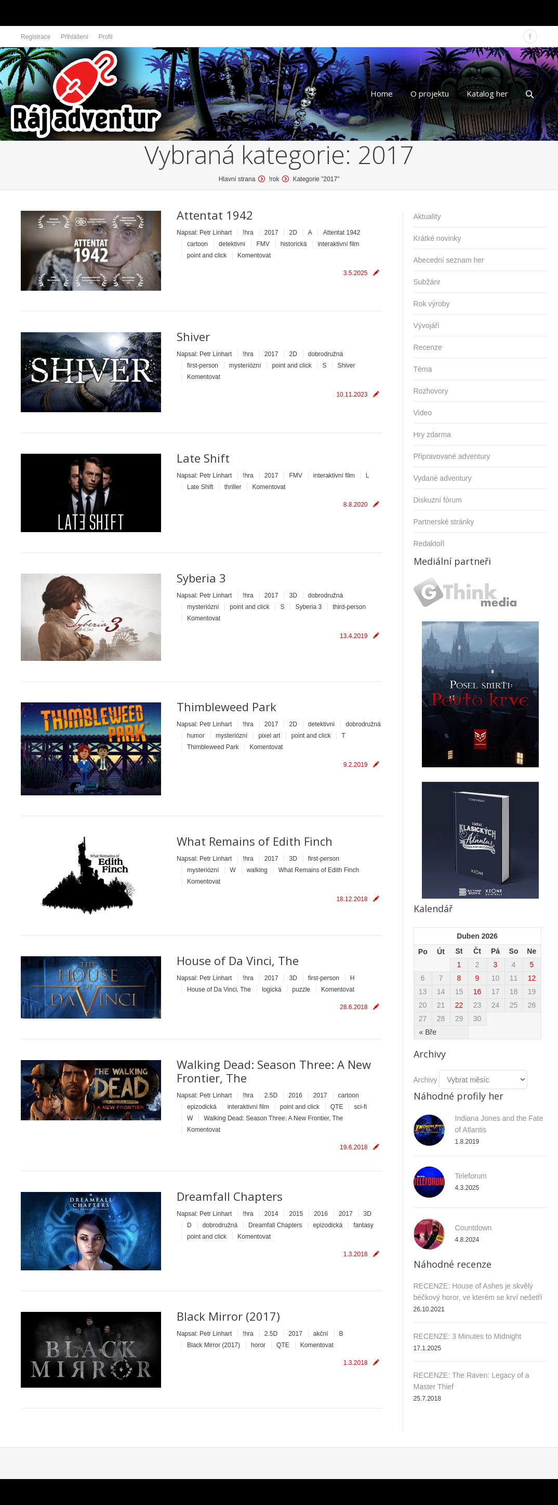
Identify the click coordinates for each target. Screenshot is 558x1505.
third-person (349, 607)
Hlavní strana (237, 179)
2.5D (270, 1095)
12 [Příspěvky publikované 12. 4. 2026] (532, 978)
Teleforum (471, 1176)
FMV (262, 244)
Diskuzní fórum (438, 500)
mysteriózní (245, 365)
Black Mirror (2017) (228, 1316)
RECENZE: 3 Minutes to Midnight (468, 1336)
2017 (271, 232)
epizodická (202, 1106)
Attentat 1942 (215, 215)
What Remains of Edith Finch (255, 841)
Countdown (473, 1228)
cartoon (197, 244)
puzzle (301, 989)
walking (257, 870)
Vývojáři (427, 325)
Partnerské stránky (444, 522)
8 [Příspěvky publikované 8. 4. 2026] (459, 978)
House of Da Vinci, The (238, 960)
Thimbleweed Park (226, 706)
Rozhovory (431, 391)
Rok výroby (432, 304)
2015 (296, 1213)
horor (258, 1345)
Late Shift (203, 458)
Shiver (193, 336)
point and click (207, 255)
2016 (295, 1095)
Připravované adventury (452, 456)
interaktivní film (338, 244)
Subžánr (427, 282)
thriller (233, 487)
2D (293, 232)
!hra (248, 232)
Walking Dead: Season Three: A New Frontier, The (274, 1071)
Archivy (425, 1080)
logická (271, 989)
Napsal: (204, 232)
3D (293, 595)
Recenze (428, 347)
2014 (271, 1213)
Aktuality (427, 216)
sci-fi (360, 1106)
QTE (336, 1106)
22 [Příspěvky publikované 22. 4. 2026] (459, 1005)
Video (423, 413)
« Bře (427, 1032)
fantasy (363, 1225)
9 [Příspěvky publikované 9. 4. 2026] (477, 978)
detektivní (232, 244)
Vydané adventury (443, 478)
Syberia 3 (201, 578)
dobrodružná (325, 354)
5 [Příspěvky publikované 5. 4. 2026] (532, 964)
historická (294, 244)
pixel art (269, 735)
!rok (274, 179)
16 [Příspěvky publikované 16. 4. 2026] (477, 991)
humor (196, 735)
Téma (423, 369)
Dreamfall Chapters (230, 1196)
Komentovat (254, 255)
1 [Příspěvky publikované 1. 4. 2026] (459, 964)
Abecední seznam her (449, 260)
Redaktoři (429, 543)
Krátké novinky (437, 238)
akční (320, 1333)
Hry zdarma (432, 434)
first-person (202, 365)
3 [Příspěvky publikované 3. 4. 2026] (496, 964)
